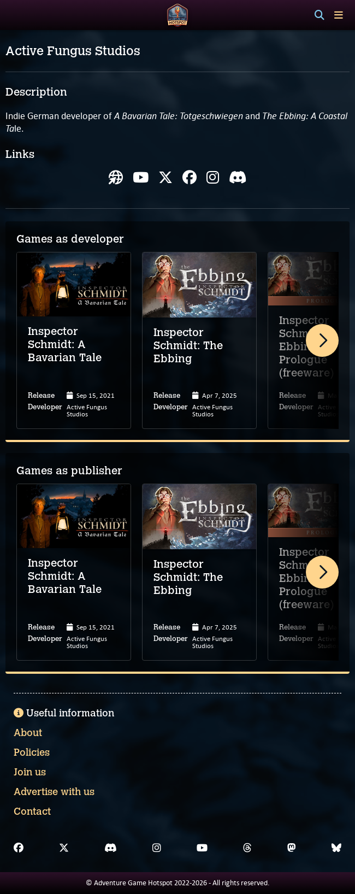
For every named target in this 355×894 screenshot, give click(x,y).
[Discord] (110, 848)
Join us (30, 772)
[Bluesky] (336, 848)
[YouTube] (202, 848)
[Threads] (247, 848)
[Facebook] (18, 848)
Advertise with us (54, 792)
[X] (64, 848)
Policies (32, 752)
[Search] (319, 15)
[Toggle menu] (338, 15)
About (28, 733)
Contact (32, 811)
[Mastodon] (291, 848)
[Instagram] (156, 848)
